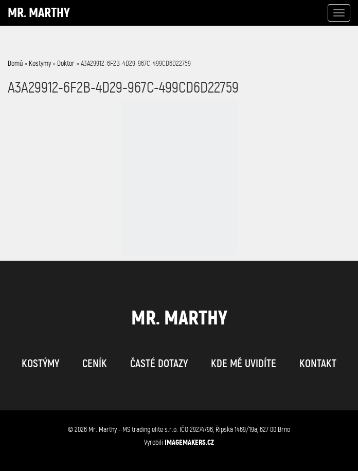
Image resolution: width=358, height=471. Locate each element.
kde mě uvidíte (243, 363)
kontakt (317, 363)
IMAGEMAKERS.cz (189, 442)
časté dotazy (159, 363)
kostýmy (40, 363)
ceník (94, 363)
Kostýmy (40, 63)
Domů (15, 63)
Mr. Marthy (39, 12)
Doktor (66, 63)
